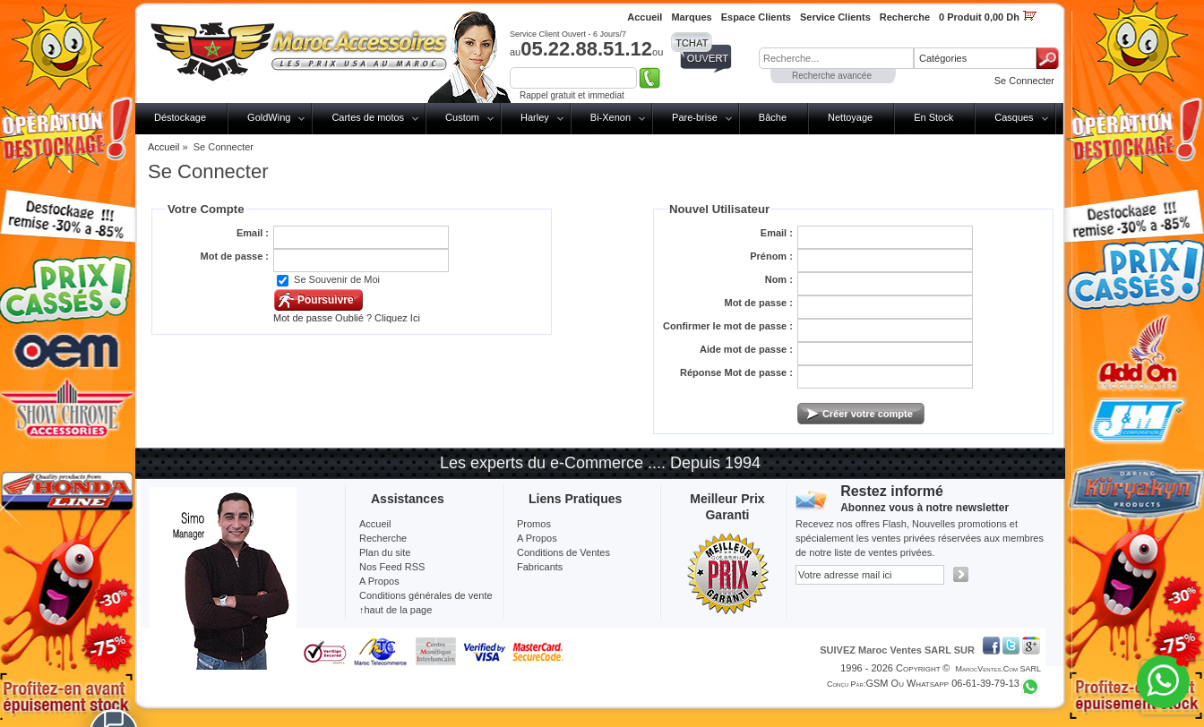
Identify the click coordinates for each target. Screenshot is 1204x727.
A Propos (537, 538)
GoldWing (268, 117)
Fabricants (540, 566)
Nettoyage (850, 117)
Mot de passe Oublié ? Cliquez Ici (346, 317)
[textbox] (836, 58)
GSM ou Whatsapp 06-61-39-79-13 (942, 683)
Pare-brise (695, 117)
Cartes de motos (367, 117)
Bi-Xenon (610, 117)
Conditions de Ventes (563, 552)
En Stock (933, 117)
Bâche (773, 117)
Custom (462, 117)
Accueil (163, 146)
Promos (534, 523)
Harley (534, 117)
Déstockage (180, 117)
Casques (1013, 117)
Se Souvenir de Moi (337, 279)
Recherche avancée (832, 76)
